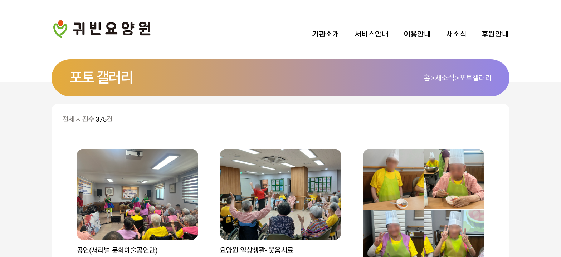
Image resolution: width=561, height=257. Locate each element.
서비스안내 (372, 34)
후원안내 (495, 34)
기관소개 (325, 34)
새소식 (456, 34)
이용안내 (417, 34)
